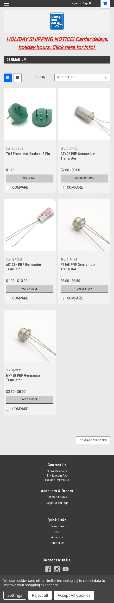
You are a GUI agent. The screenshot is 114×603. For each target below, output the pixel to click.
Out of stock (30, 288)
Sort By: (41, 77)
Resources (57, 526)
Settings (14, 595)
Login (73, 3)
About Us (57, 537)
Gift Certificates (57, 497)
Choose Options (84, 178)
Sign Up (87, 3)
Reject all (40, 595)
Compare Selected (93, 440)
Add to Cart (30, 178)
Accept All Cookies (74, 595)
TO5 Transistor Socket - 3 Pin (28, 154)
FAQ (57, 532)
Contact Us (57, 543)
